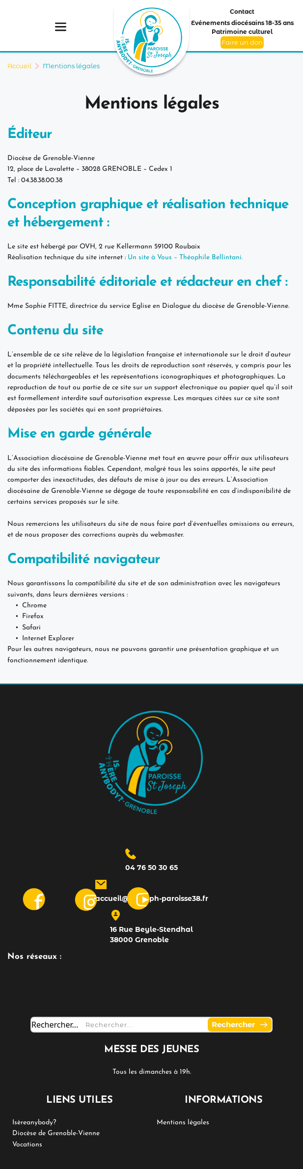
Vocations (27, 1144)
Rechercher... (54, 1024)
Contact (242, 11)
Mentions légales (183, 1122)
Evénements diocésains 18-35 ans (242, 23)
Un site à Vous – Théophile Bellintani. (185, 257)
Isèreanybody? (34, 1122)
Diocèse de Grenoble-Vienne (56, 1133)
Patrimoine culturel (242, 31)
